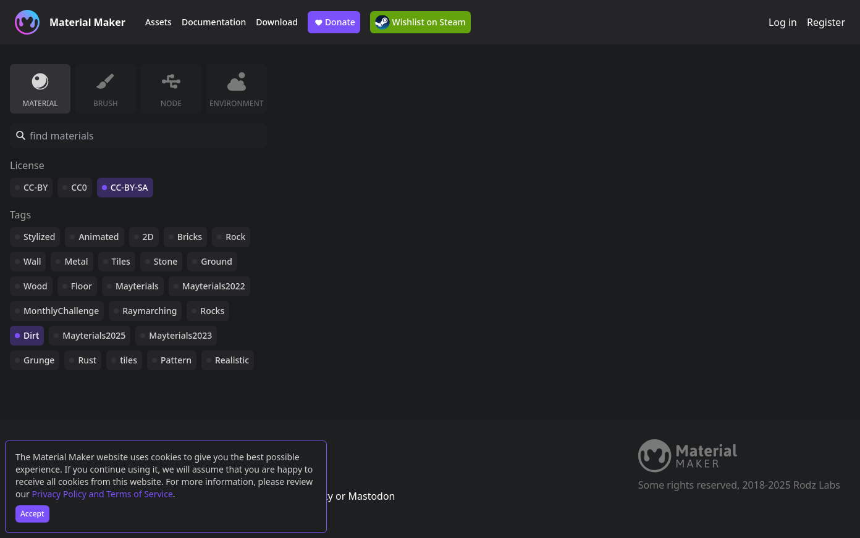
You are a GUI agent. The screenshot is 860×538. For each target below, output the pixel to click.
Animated (98, 236)
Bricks (189, 236)
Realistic (232, 360)
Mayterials (137, 286)
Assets (158, 22)
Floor (81, 286)
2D (148, 236)
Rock (235, 236)
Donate (334, 22)
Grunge (38, 360)
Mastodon (371, 496)
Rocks (212, 311)
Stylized (39, 236)
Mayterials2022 (213, 286)
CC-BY (35, 187)
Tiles (121, 261)
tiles (128, 360)
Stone (165, 261)
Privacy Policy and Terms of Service (102, 494)
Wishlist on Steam (420, 22)
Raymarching (149, 311)
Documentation (214, 22)
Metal (76, 261)
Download (277, 22)
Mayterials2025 (93, 335)
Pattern (176, 360)
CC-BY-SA (129, 187)
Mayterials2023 (180, 335)
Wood (35, 286)
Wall (32, 261)
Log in (783, 22)
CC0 (79, 187)
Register (826, 22)
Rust (87, 360)
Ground (216, 261)
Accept (32, 513)
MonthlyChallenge (61, 311)
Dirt (31, 335)
